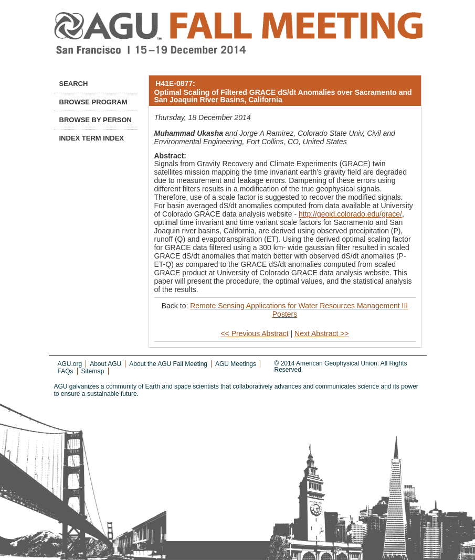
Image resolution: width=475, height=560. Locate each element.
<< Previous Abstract (254, 333)
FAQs (65, 371)
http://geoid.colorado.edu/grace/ (350, 214)
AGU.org (70, 364)
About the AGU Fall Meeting (168, 364)
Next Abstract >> (321, 333)
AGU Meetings (235, 364)
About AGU (105, 364)
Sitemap (92, 371)
